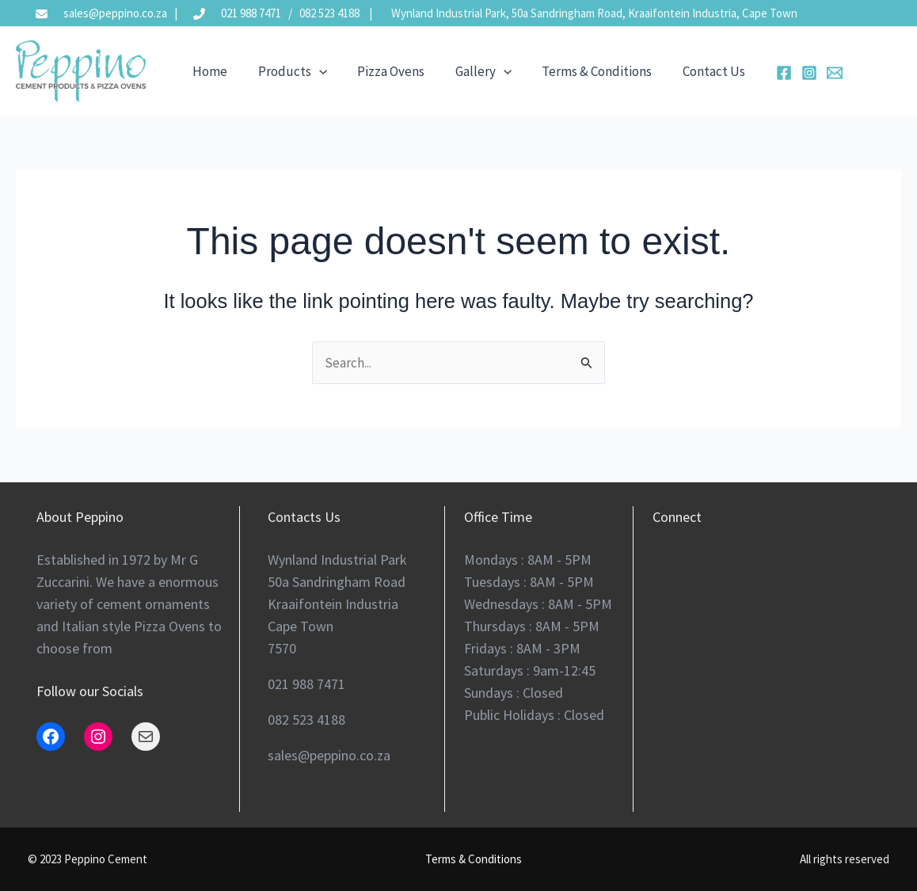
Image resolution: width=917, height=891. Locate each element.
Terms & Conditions (582, 71)
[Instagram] (789, 73)
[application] (314, 71)
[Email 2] (814, 73)
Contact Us (695, 71)
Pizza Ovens (383, 71)
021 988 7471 (251, 13)
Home (208, 71)
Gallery (471, 71)
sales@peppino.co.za (115, 13)
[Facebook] (763, 73)
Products (287, 71)
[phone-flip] (193, 10)
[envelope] (36, 10)
